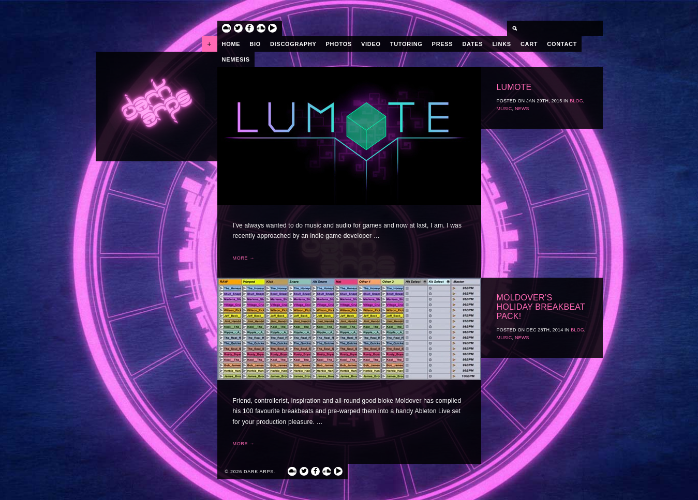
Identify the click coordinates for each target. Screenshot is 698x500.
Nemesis (236, 59)
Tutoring (406, 44)
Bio (255, 44)
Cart (529, 44)
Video (371, 44)
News (522, 108)
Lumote (514, 87)
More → (244, 258)
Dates (472, 44)
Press (442, 44)
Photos (339, 44)
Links (501, 44)
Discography (293, 44)
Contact (562, 44)
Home (231, 44)
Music (504, 108)
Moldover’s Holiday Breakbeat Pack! (541, 307)
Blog (576, 100)
